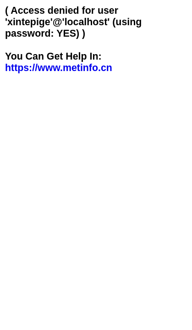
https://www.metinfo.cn (58, 67)
